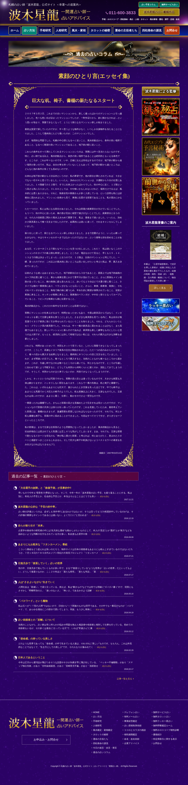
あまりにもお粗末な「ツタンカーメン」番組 (42, 544)
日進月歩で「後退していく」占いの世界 (40, 563)
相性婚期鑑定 (130, 734)
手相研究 (45, 30)
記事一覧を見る (124, 678)
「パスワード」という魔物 (33, 601)
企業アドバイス (131, 743)
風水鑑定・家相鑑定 (102, 730)
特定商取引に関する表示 (165, 739)
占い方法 (29, 30)
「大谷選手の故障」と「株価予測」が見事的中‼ (44, 488)
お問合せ (172, 30)
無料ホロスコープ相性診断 (166, 730)
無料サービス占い (161, 712)
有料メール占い (131, 716)
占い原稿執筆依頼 (132, 725)
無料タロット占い (161, 716)
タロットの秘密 (100, 30)
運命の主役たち (100, 739)
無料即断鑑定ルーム (163, 725)
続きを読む (104, 496)
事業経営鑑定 (130, 721)
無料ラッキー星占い (163, 721)
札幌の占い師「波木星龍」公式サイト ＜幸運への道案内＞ (44, 4)
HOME (96, 712)
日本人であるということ (31, 657)
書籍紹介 (157, 734)
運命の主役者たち (126, 30)
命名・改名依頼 (131, 739)
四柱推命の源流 (151, 30)
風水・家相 (79, 30)
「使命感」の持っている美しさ (35, 638)
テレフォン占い (131, 712)
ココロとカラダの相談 (135, 730)
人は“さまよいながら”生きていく (36, 582)
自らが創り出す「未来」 (31, 525)
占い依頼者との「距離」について (36, 619)
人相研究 (61, 30)
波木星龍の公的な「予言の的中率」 (37, 506)
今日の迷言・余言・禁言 (105, 748)
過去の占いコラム (101, 752)
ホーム (14, 30)
